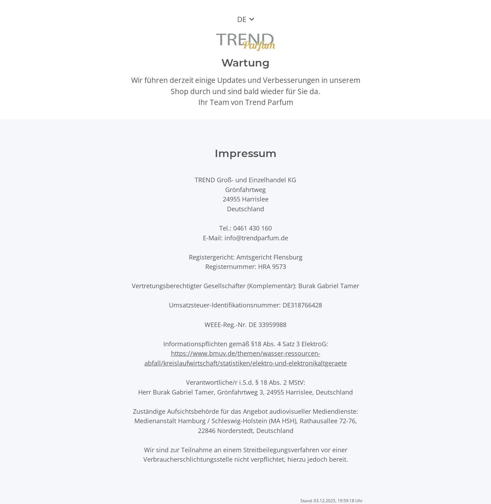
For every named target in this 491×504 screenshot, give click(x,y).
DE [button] (242, 19)
